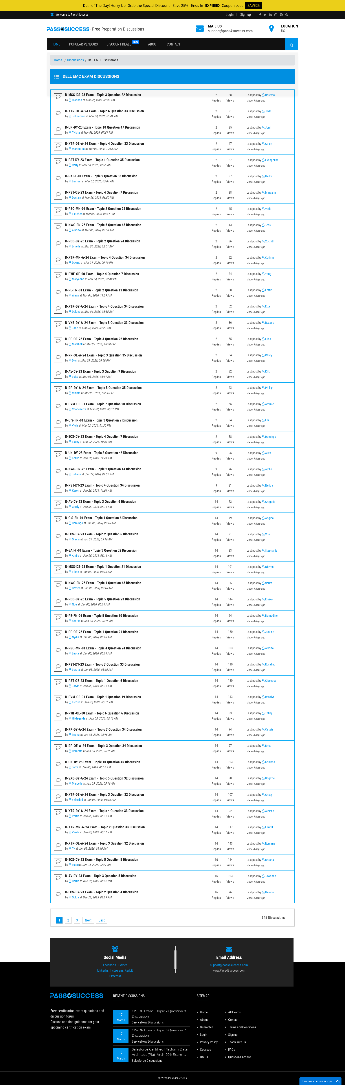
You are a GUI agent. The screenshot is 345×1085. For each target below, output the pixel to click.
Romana (268, 843)
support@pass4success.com (230, 31)
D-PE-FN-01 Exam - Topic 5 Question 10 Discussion (101, 616)
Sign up (245, 15)
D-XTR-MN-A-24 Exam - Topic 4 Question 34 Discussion (105, 257)
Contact (173, 44)
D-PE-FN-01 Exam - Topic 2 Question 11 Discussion (101, 290)
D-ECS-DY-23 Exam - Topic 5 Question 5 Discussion (101, 860)
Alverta (268, 648)
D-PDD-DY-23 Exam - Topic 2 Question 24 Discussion (102, 241)
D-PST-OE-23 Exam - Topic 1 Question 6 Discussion (101, 681)
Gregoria (268, 502)
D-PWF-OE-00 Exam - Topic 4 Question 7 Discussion (102, 274)
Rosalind (268, 664)
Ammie (268, 404)
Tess (266, 225)
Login (230, 15)
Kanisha (268, 762)
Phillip (267, 388)
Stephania (269, 550)
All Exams (233, 1012)
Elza (266, 306)
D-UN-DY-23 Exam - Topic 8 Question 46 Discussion (101, 453)
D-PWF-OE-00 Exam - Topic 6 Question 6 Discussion (102, 713)
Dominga (269, 437)
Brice (266, 746)
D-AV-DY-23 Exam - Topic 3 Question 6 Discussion (100, 502)
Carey (267, 355)
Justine (268, 632)
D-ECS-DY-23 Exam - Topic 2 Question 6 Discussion (101, 534)
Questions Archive (239, 1056)
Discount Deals (122, 43)
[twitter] (265, 14)
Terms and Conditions (242, 1027)
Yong (266, 274)
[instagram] (275, 14)
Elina (266, 339)
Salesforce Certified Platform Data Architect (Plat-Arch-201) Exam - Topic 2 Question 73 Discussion (160, 1052)
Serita (267, 583)
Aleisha (268, 811)
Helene (268, 892)
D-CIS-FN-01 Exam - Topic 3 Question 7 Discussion (101, 420)
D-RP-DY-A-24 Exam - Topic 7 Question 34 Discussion (103, 729)
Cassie (267, 729)
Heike (267, 176)
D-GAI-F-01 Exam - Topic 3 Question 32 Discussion (101, 550)
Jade (266, 111)
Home (55, 44)
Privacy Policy (208, 1041)
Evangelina (270, 160)
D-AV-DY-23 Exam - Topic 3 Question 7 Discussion (100, 371)
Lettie (267, 290)
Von (266, 534)
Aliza (266, 453)
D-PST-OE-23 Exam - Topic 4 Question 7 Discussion (101, 192)
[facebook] (260, 14)
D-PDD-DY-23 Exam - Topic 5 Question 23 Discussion (102, 599)
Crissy (267, 795)
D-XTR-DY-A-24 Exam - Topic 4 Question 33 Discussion (104, 811)
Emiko (267, 599)
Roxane (268, 323)
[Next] (88, 920)
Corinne (268, 258)
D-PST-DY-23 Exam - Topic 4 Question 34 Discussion (102, 485)
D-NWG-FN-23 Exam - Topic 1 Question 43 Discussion (103, 583)
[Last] (101, 920)
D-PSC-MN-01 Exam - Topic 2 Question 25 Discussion (103, 209)
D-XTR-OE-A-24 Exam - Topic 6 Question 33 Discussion (104, 111)
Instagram (116, 970)
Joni (266, 127)
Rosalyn (268, 697)
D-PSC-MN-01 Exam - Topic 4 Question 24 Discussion (103, 648)
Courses (204, 1048)
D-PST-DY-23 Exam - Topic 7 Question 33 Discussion (102, 664)
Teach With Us (236, 1041)
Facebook (109, 965)
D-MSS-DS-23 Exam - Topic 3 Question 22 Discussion (103, 95)
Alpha (267, 469)
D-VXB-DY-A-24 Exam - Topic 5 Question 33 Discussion (104, 323)
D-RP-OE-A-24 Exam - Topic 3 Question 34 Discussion (103, 746)
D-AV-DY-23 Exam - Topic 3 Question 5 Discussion (100, 876)
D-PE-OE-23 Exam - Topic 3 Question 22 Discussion (101, 339)
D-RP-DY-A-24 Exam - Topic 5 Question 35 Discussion (103, 388)
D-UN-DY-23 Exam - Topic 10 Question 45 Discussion (102, 762)
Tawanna (269, 876)
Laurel (267, 827)
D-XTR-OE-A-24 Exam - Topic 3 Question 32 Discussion (104, 843)
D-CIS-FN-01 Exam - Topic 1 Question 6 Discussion (101, 518)
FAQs (230, 1048)
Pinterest (115, 976)
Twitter (122, 965)
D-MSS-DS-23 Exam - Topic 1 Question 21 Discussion (103, 567)
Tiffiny (267, 713)
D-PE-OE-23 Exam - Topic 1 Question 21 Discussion (101, 632)
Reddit (129, 970)
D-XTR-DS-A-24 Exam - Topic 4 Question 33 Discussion (104, 144)
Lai (265, 420)
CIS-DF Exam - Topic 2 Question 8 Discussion (159, 1013)
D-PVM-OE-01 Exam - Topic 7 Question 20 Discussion (103, 404)
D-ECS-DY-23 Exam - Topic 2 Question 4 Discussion (101, 892)
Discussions (75, 60)
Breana (268, 860)
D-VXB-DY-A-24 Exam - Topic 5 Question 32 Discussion (104, 778)
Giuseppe (269, 681)
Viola (266, 209)
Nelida (267, 485)
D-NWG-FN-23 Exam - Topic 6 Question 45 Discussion (103, 225)
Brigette (268, 778)
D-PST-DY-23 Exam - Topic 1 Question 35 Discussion (102, 160)
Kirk (266, 371)
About (153, 44)
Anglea (268, 518)
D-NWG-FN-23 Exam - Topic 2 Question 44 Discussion (103, 469)
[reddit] (281, 14)
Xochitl (267, 241)
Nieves (267, 567)
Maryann (269, 192)
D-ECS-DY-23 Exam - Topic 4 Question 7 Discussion (101, 436)
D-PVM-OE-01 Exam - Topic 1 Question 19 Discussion (103, 697)
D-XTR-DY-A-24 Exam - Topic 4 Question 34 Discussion (104, 306)
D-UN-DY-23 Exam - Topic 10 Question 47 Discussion (102, 127)
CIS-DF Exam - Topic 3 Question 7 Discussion (159, 1033)
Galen (267, 144)
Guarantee (206, 1027)
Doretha (268, 95)
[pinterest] (286, 14)
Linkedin (102, 970)
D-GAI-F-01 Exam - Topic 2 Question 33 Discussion (101, 176)
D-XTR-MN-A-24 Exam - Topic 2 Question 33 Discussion (105, 827)
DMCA (203, 1056)
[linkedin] (270, 14)
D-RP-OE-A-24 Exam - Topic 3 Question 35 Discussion (103, 355)
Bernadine (270, 616)
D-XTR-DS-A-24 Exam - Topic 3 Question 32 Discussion (104, 794)
